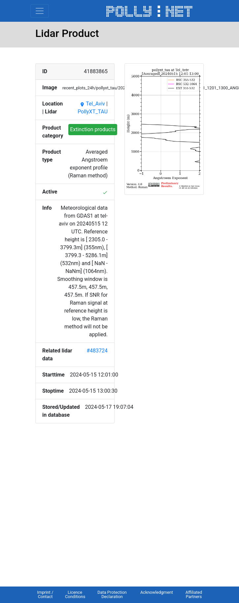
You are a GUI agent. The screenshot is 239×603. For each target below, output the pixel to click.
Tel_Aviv (92, 104)
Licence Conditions (75, 594)
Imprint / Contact (45, 594)
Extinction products (93, 129)
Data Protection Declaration (112, 594)
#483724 (97, 350)
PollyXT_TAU (93, 111)
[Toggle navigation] (39, 10)
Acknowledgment (156, 592)
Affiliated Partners (194, 594)
